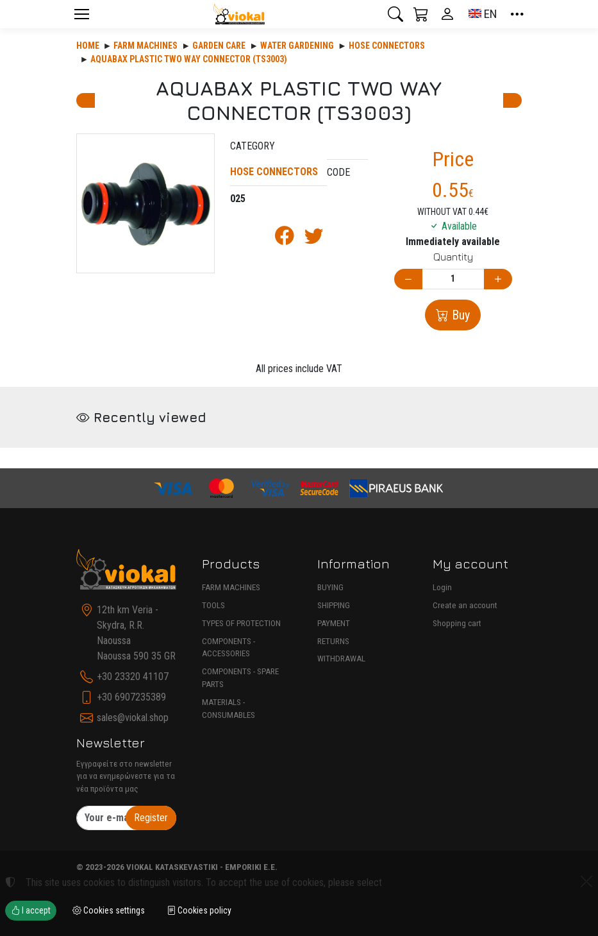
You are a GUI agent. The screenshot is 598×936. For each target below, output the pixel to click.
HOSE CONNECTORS (387, 45)
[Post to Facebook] (284, 239)
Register (151, 818)
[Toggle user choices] (447, 14)
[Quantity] (453, 279)
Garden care (218, 45)
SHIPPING (333, 605)
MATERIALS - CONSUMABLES (228, 708)
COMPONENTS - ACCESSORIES (228, 647)
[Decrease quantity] (408, 279)
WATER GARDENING (297, 45)
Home (87, 45)
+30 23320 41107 (133, 676)
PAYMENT (333, 623)
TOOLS (213, 605)
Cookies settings (108, 910)
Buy (459, 315)
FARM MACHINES (231, 587)
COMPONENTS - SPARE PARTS (240, 678)
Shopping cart (457, 623)
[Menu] (82, 14)
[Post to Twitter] (314, 239)
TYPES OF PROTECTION (241, 623)
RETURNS (333, 641)
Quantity (453, 256)
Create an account (465, 605)
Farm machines (145, 45)
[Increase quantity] (498, 279)
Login (442, 587)
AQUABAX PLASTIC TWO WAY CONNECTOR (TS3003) (188, 59)
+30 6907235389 (131, 697)
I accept (31, 910)
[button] (395, 14)
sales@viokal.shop (133, 717)
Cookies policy (199, 910)
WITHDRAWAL (341, 658)
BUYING (330, 587)
